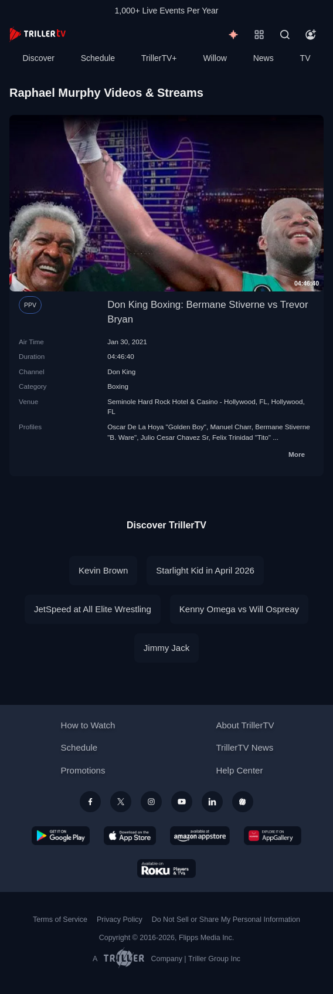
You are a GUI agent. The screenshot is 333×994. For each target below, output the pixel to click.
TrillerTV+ (159, 58)
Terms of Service (60, 919)
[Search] (285, 35)
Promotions (83, 770)
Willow (214, 58)
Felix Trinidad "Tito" (241, 437)
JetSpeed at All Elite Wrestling (92, 609)
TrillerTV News (244, 747)
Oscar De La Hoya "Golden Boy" (156, 426)
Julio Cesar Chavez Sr (175, 437)
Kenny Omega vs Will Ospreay (239, 609)
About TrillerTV (245, 725)
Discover (38, 58)
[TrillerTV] (37, 34)
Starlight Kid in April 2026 (205, 570)
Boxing (117, 386)
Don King (121, 371)
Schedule (98, 58)
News (263, 58)
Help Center (239, 770)
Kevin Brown (103, 570)
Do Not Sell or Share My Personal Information (226, 919)
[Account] (311, 35)
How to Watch (88, 725)
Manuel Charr (230, 426)
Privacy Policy (119, 919)
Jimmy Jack (166, 648)
